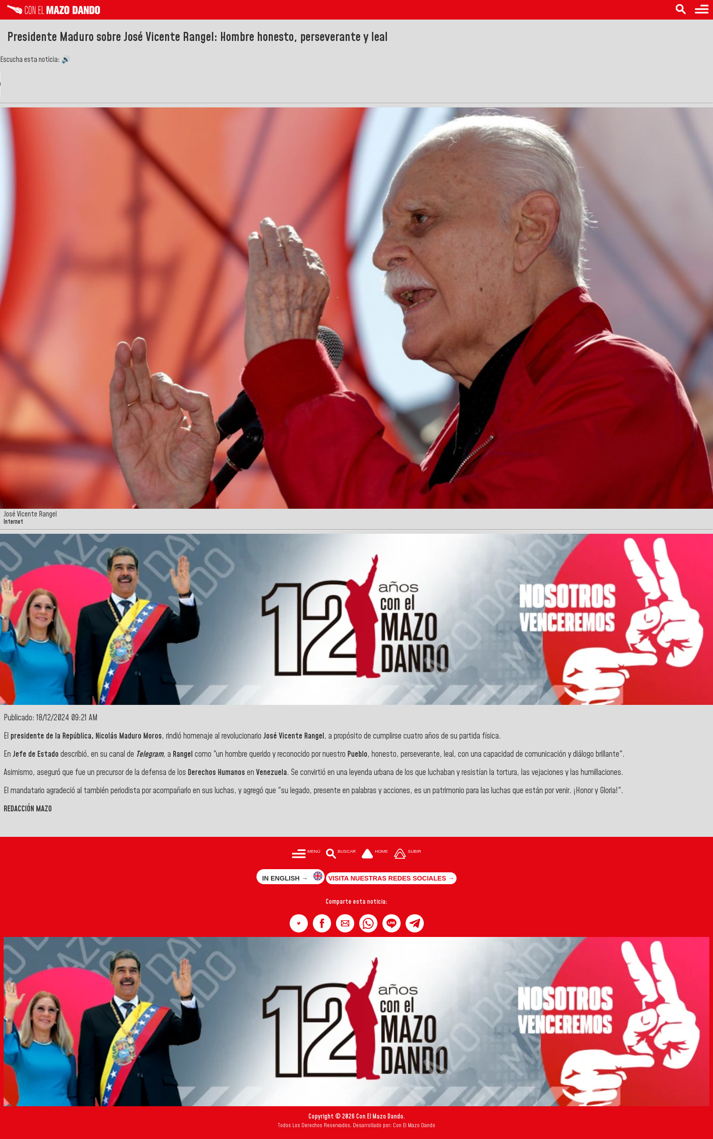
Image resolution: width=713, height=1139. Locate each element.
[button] (299, 923)
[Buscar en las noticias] (680, 10)
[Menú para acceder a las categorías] (701, 10)
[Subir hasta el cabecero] (407, 854)
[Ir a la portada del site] (374, 854)
